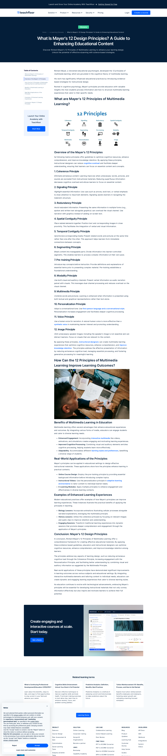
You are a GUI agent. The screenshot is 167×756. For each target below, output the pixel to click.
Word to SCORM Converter (105, 751)
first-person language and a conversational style (103, 309)
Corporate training (79, 734)
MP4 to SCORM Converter (105, 754)
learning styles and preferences (105, 451)
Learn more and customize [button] (25, 750)
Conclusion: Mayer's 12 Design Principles (33, 103)
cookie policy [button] (34, 721)
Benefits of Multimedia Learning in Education (34, 88)
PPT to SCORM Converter (105, 744)
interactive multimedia (100, 438)
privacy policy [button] (18, 715)
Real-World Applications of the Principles (33, 93)
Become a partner (79, 743)
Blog (123, 730)
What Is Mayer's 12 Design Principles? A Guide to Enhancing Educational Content (95, 32)
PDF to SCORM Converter (105, 748)
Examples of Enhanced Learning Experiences (34, 98)
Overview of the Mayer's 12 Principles (35, 79)
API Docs (141, 730)
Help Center (126, 749)
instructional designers (89, 342)
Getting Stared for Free (107, 4)
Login (127, 13)
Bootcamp (76, 750)
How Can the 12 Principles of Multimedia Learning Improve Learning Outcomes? (36, 83)
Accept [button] (37, 745)
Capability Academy (80, 754)
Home (44, 32)
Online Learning (78, 730)
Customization (57, 743)
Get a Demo (37, 640)
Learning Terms (83, 715)
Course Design (57, 734)
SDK (139, 734)
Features (55, 730)
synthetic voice (60, 324)
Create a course (141, 13)
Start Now (36, 129)
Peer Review (100, 737)
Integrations (142, 741)
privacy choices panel (10, 740)
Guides (124, 753)
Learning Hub (126, 740)
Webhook (141, 737)
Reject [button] (14, 745)
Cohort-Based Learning (104, 734)
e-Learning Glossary (57, 32)
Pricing (100, 13)
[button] (53, 12)
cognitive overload (92, 163)
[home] (25, 12)
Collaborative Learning (104, 730)
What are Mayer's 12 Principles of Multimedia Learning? (34, 74)
